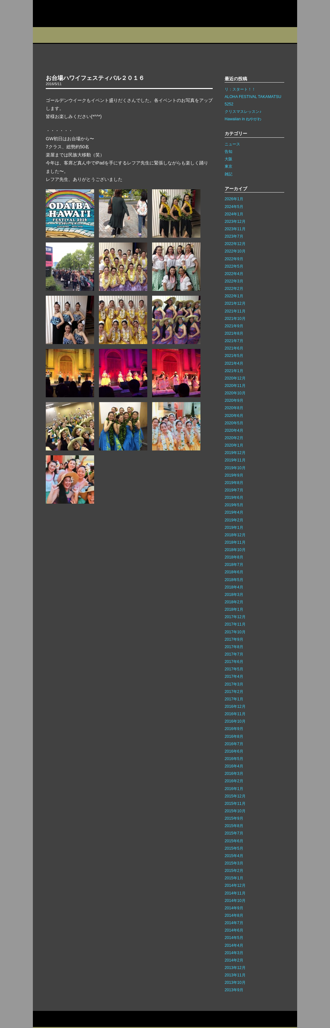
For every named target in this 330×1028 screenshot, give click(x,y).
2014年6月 (234, 930)
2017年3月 (234, 684)
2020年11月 (235, 385)
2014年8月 (234, 915)
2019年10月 (235, 468)
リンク (96, 1019)
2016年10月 (235, 721)
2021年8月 (234, 333)
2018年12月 (235, 535)
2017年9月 (234, 639)
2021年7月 (234, 341)
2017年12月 (235, 617)
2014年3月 (234, 953)
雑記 (228, 174)
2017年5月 (234, 669)
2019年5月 (234, 505)
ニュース (232, 144)
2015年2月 (234, 870)
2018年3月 (234, 594)
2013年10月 (235, 982)
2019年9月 (234, 475)
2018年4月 (234, 587)
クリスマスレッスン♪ (243, 111)
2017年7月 (234, 654)
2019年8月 (234, 482)
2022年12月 (235, 244)
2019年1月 (234, 527)
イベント (142, 35)
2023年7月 (234, 236)
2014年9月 (234, 908)
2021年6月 (234, 348)
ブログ (173, 35)
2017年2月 (234, 691)
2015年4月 (234, 856)
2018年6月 (234, 572)
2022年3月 (234, 281)
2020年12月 (235, 378)
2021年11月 (235, 311)
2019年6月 (234, 497)
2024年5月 (234, 206)
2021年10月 (235, 318)
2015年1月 (234, 878)
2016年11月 (235, 714)
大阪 (228, 159)
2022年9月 (234, 259)
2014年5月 (234, 937)
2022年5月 (234, 266)
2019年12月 (235, 452)
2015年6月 (234, 841)
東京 (228, 166)
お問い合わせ (47, 1019)
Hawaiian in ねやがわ (243, 119)
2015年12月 (235, 796)
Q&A (283, 35)
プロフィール (49, 35)
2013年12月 (235, 967)
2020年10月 (235, 393)
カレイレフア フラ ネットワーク (74, 13)
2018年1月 (234, 609)
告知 (228, 151)
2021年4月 (234, 363)
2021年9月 (234, 326)
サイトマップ (74, 1019)
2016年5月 (234, 758)
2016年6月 (234, 751)
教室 (110, 35)
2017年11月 (235, 624)
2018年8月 (234, 557)
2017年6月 (234, 661)
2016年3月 (234, 773)
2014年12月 (235, 885)
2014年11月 (235, 893)
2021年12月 (235, 303)
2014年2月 (234, 960)
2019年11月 (235, 460)
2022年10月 (235, 251)
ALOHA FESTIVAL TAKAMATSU (253, 96)
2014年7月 (234, 923)
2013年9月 (234, 990)
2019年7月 (234, 490)
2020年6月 (234, 415)
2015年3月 (234, 863)
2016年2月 (234, 781)
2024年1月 (234, 214)
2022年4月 (234, 274)
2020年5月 (234, 423)
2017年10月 (235, 632)
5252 (229, 104)
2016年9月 (234, 729)
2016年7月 (234, 744)
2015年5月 (234, 848)
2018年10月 (235, 550)
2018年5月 (234, 580)
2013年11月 (235, 975)
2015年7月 (234, 833)
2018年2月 (234, 602)
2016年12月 (235, 706)
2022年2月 (234, 288)
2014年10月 (235, 900)
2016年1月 (234, 788)
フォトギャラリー (249, 35)
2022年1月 (234, 296)
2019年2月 (234, 520)
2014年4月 (234, 945)
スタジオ (80, 35)
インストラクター (209, 35)
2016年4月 (234, 766)
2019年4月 (234, 512)
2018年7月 (234, 564)
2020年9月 (234, 400)
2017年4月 (234, 676)
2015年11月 (235, 803)
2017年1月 (234, 699)
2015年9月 (234, 818)
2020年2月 (234, 438)
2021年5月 (234, 355)
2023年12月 (235, 221)
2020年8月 (234, 408)
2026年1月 (234, 199)
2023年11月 (235, 229)
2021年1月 (234, 371)
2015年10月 (235, 811)
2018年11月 (235, 542)
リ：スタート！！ (240, 89)
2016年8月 (234, 736)
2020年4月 (234, 430)
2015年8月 (234, 826)
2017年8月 (234, 647)
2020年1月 (234, 445)
